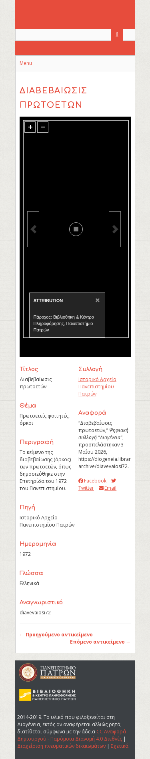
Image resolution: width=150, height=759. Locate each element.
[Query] (75, 35)
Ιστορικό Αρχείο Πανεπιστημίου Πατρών (97, 386)
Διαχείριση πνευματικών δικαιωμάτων (61, 746)
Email (107, 487)
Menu (26, 63)
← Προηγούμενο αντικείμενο (56, 634)
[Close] (96, 300)
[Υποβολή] (117, 35)
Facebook (92, 480)
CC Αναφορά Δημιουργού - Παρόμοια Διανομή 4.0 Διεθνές (71, 735)
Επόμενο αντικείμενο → (100, 641)
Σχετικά (119, 746)
